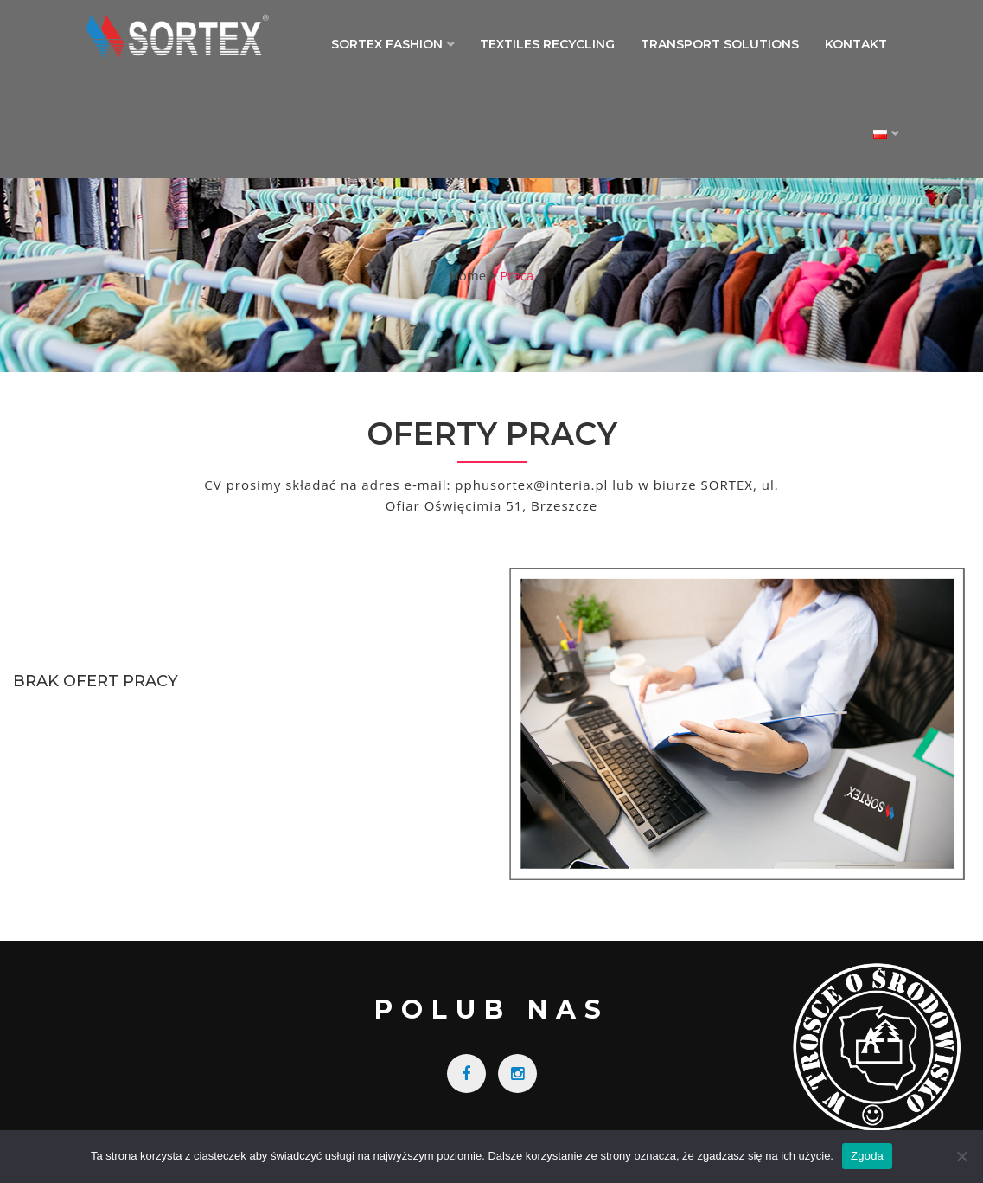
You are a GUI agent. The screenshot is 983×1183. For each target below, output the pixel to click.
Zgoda (867, 1155)
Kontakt (856, 44)
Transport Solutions (720, 44)
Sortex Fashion (387, 44)
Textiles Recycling (547, 44)
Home (468, 275)
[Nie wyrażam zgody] (961, 1156)
